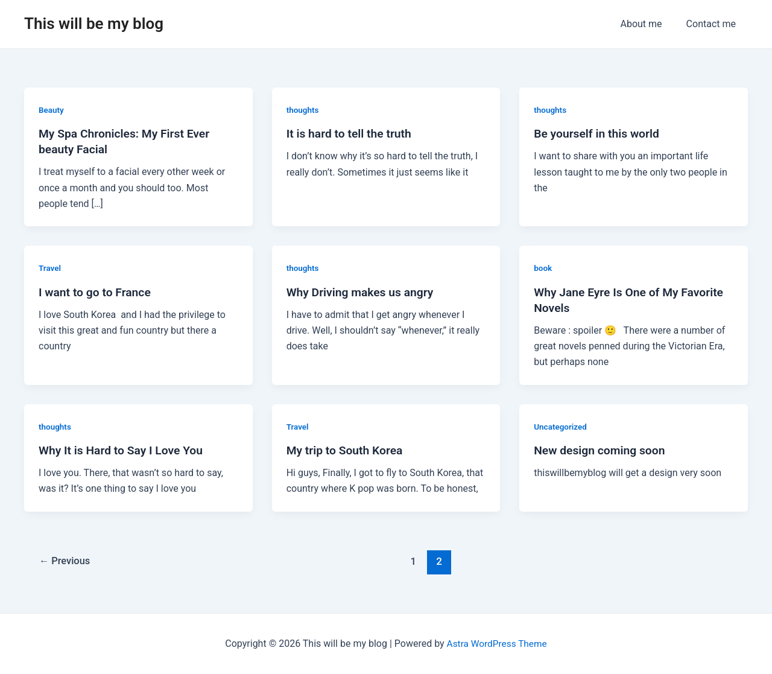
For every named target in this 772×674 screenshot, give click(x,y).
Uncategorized (561, 426)
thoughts (303, 110)
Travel (50, 268)
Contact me (713, 24)
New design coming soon (602, 450)
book (543, 268)
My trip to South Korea (346, 450)
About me (648, 24)
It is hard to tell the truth (351, 133)
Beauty (52, 110)
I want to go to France (97, 292)
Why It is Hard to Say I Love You (124, 450)
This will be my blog (93, 23)
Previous (66, 561)
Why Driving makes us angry (362, 292)
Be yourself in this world (599, 133)
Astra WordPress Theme (496, 643)
